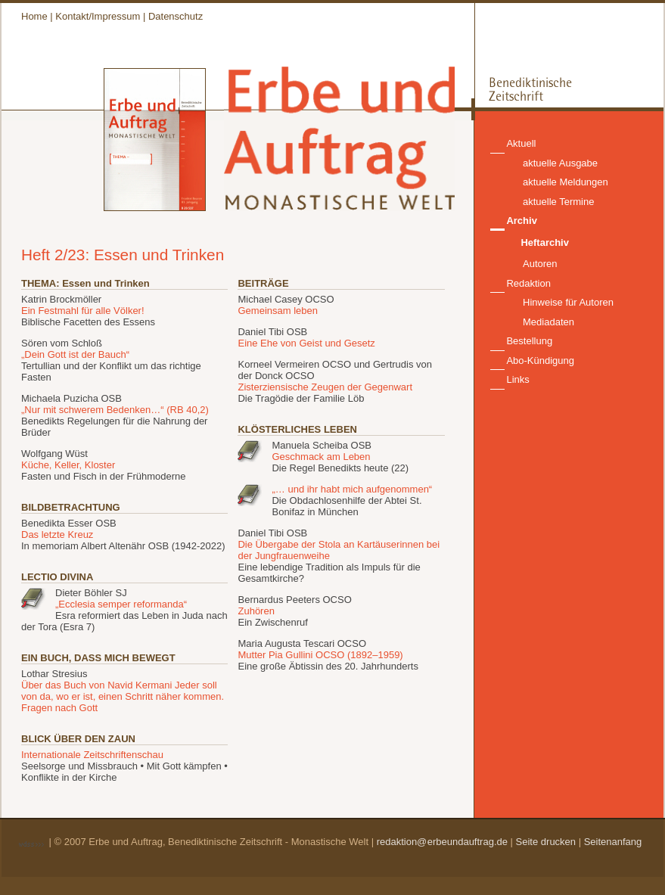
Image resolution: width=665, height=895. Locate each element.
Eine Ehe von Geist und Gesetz (306, 343)
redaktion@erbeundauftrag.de (442, 841)
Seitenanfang (613, 841)
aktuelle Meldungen (565, 182)
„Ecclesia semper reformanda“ (121, 604)
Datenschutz (175, 16)
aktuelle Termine (558, 201)
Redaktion (528, 283)
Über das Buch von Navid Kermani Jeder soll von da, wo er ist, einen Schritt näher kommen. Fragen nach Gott (122, 696)
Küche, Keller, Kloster (68, 465)
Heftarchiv (545, 242)
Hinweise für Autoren (568, 302)
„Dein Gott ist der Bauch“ (75, 354)
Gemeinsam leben (278, 310)
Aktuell (521, 143)
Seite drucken (546, 841)
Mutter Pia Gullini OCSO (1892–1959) (320, 654)
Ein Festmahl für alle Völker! (82, 310)
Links (517, 379)
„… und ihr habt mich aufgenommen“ (352, 489)
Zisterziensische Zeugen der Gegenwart (325, 387)
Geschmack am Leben (321, 456)
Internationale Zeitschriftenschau (92, 754)
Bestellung (529, 341)
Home (34, 16)
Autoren (540, 263)
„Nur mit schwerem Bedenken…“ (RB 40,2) (115, 409)
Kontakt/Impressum (97, 16)
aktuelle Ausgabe (560, 163)
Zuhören (256, 611)
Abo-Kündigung (540, 360)
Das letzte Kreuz (57, 534)
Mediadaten (548, 322)
